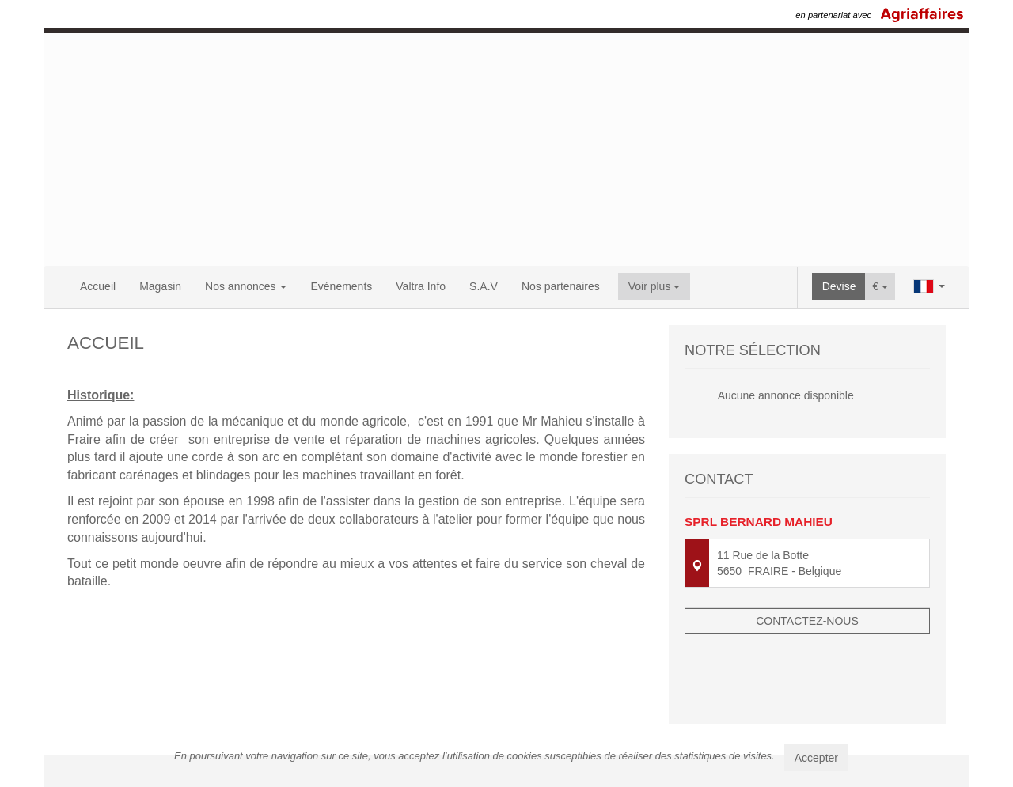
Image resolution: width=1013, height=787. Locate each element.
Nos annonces (245, 286)
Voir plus (654, 286)
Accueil (98, 286)
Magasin (160, 286)
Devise (839, 286)
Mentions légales (665, 717)
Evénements (341, 286)
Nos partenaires (561, 286)
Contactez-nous (807, 617)
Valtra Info (421, 286)
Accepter (816, 757)
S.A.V (483, 286)
